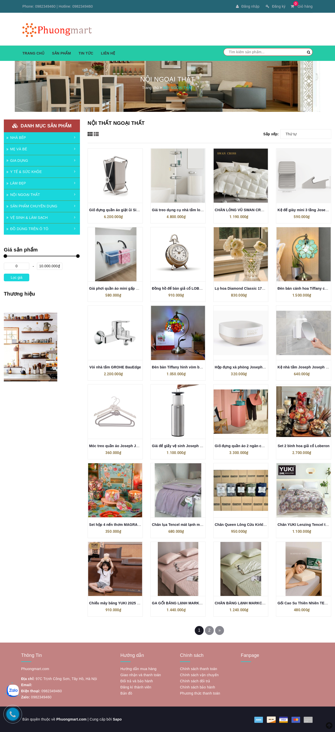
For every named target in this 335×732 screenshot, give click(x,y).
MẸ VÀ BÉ (16, 149)
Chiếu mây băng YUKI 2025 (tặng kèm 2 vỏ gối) (129, 603)
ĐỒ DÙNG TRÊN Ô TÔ (27, 229)
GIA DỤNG (17, 160)
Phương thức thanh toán (200, 693)
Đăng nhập (247, 6)
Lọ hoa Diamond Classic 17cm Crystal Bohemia (256, 288)
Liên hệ (108, 53)
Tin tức (86, 53)
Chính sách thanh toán (198, 669)
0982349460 (45, 6)
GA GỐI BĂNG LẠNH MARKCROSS (182, 603)
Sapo (117, 719)
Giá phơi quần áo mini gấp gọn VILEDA (123, 288)
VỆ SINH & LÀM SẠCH (27, 218)
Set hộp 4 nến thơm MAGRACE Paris (120, 525)
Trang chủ (33, 53)
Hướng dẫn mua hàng (138, 669)
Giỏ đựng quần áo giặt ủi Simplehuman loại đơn (130, 210)
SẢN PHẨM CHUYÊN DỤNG (31, 206)
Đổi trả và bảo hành (136, 681)
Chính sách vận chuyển (199, 675)
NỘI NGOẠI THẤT (23, 195)
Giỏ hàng (302, 6)
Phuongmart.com (71, 719)
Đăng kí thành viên (135, 687)
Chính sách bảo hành (197, 687)
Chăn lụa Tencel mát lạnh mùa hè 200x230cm (191, 525)
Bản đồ (126, 693)
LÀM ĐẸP (16, 183)
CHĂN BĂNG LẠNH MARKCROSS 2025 (248, 603)
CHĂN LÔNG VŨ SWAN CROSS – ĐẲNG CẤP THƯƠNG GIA (265, 210)
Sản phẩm (61, 53)
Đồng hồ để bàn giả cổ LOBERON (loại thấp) (190, 288)
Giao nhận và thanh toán (140, 675)
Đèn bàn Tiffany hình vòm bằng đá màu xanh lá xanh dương (203, 367)
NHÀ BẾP (16, 138)
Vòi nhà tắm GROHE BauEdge (115, 367)
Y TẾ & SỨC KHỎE (24, 172)
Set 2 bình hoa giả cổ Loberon (304, 446)
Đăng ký (275, 6)
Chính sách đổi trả (195, 681)
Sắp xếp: (271, 134)
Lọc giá (16, 277)
